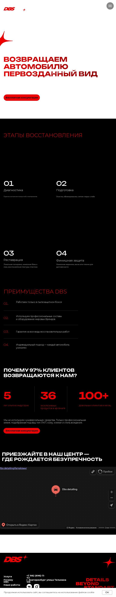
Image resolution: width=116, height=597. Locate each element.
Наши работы (35, 19)
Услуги (7, 19)
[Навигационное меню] (110, 6)
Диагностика (13, 190)
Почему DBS (21, 19)
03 (9, 253)
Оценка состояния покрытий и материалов (20, 196)
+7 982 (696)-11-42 (36, 576)
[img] (79, 229)
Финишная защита (70, 260)
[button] (18, 108)
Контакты (49, 19)
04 (61, 253)
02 (61, 183)
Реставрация (13, 260)
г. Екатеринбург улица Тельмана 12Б (46, 581)
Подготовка (65, 190)
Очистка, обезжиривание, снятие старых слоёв (75, 197)
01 (9, 183)
